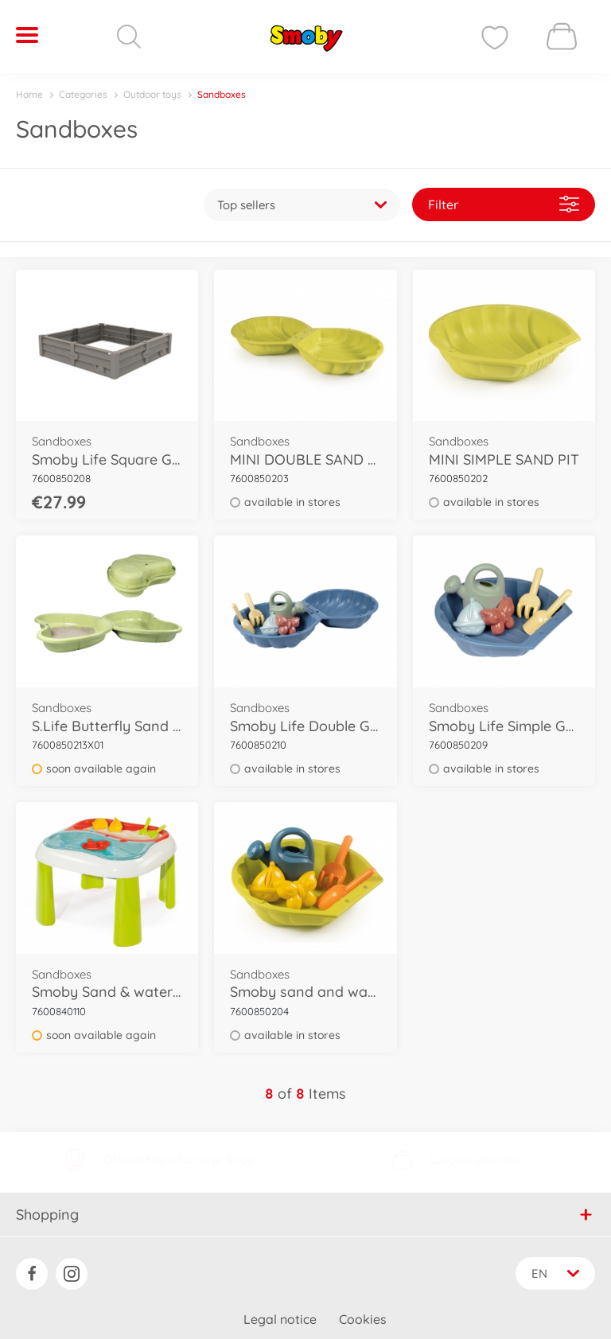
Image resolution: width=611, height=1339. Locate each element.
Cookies (363, 1310)
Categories (83, 94)
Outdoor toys (152, 94)
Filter (503, 198)
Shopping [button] (304, 1203)
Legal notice (280, 1310)
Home (29, 94)
